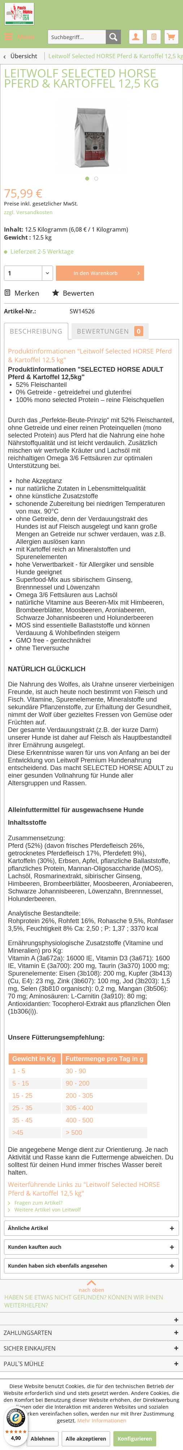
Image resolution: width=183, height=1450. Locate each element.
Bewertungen (110, 331)
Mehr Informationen (101, 1420)
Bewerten (73, 293)
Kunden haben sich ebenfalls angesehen (57, 1265)
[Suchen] (113, 37)
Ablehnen (43, 1438)
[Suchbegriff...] (84, 37)
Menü (19, 36)
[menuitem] (19, 37)
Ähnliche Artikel (28, 1228)
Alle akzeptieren (86, 1438)
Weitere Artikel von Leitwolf (44, 1209)
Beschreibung (36, 331)
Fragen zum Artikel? (35, 1202)
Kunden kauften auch (34, 1246)
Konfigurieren (135, 1438)
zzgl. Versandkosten (28, 212)
